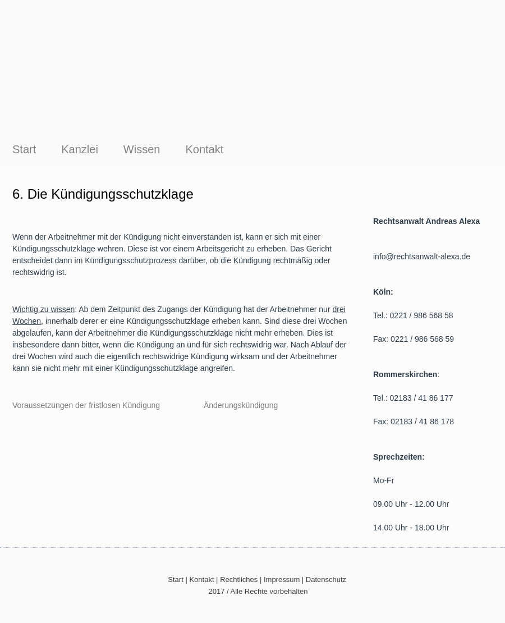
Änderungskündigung (241, 405)
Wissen (141, 149)
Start (24, 149)
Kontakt (204, 149)
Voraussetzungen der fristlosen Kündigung (90, 405)
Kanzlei (79, 149)
